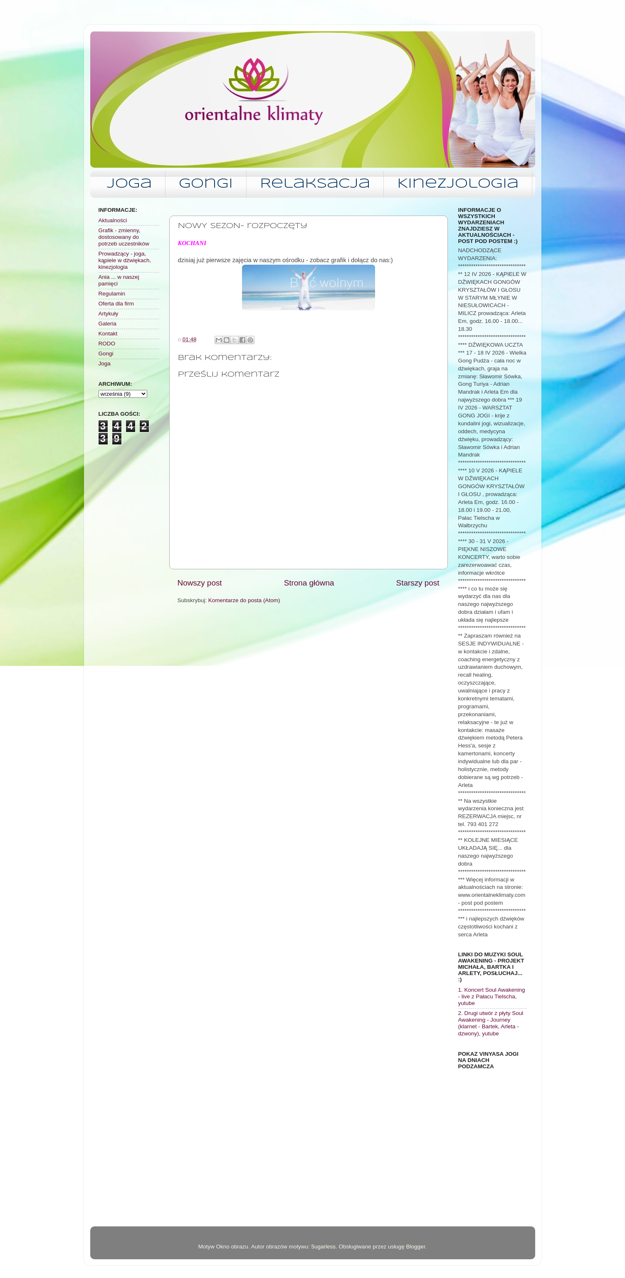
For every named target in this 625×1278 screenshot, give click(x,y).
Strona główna (309, 582)
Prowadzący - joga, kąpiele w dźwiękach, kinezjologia (125, 260)
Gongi (206, 184)
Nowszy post (200, 582)
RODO (107, 343)
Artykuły (109, 313)
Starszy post (418, 582)
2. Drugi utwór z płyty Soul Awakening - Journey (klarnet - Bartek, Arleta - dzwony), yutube (491, 1023)
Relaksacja (315, 184)
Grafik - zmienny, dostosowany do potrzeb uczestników (124, 237)
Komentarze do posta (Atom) (244, 600)
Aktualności (113, 220)
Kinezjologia (458, 184)
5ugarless (323, 1246)
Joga (129, 184)
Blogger (415, 1246)
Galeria (108, 323)
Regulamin (112, 293)
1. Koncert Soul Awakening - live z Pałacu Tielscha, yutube (491, 996)
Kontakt (108, 333)
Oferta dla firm (116, 303)
